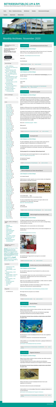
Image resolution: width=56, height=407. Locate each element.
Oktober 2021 (8, 175)
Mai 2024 (8, 135)
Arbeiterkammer (27, 131)
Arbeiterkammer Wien (10, 266)
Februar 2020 (8, 202)
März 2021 (8, 185)
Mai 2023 (8, 150)
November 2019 (9, 206)
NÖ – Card (32, 68)
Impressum (12, 14)
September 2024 (9, 129)
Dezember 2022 (9, 157)
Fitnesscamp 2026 (9, 79)
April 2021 (8, 183)
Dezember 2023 (9, 141)
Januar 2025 (8, 124)
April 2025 (8, 120)
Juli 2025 (8, 116)
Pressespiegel (9, 233)
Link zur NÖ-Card (23, 78)
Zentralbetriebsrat (24, 87)
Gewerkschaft (32, 131)
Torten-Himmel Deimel (29, 202)
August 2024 (8, 131)
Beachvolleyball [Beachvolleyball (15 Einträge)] (7, 250)
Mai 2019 (8, 214)
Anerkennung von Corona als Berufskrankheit (40, 265)
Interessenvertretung (10, 230)
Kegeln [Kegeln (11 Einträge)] (5, 253)
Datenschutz (21, 14)
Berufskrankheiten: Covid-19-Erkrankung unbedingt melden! (36, 288)
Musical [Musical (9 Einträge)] (9, 254)
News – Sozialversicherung (15, 11)
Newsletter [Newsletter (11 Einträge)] (13, 254)
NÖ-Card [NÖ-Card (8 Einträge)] (16, 254)
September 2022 (9, 161)
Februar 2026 (8, 107)
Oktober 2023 (8, 144)
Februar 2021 (8, 186)
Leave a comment (38, 64)
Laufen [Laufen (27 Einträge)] (11, 253)
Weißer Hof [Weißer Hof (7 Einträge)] (10, 260)
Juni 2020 (8, 196)
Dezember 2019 (9, 204)
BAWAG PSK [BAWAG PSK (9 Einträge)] (13, 249)
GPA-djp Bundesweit (10, 281)
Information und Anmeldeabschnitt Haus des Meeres (31, 343)
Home (5, 11)
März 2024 (8, 137)
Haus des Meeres (33, 303)
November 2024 (9, 127)
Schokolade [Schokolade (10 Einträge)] (16, 255)
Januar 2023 (8, 156)
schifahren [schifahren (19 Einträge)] (11, 255)
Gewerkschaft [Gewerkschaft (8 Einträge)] (15, 251)
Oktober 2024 (8, 128)
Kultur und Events (9, 231)
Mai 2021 (8, 182)
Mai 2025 (8, 119)
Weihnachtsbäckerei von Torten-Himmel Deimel (32, 170)
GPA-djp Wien (9, 282)
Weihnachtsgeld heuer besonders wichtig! (39, 214)
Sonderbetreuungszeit (35, 91)
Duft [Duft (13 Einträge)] (14, 250)
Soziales (34, 11)
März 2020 (8, 200)
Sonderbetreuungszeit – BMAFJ (31, 122)
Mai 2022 (8, 166)
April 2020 (8, 199)
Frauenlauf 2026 (9, 80)
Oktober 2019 (8, 207)
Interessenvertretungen (43, 11)
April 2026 (8, 104)
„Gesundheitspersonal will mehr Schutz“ (39, 45)
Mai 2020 (8, 198)
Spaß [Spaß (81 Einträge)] (14, 257)
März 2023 (8, 153)
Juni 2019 (8, 212)
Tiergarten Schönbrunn (35, 352)
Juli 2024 (8, 132)
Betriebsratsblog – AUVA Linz (11, 274)
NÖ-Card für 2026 (9, 84)
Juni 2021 (8, 181)
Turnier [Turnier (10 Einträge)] (15, 259)
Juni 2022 (8, 165)
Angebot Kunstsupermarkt (29, 155)
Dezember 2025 (9, 110)
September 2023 (9, 145)
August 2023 (8, 146)
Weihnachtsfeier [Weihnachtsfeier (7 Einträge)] (6, 260)
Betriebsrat (26, 11)
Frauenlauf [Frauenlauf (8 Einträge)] (11, 251)
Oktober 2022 (8, 160)
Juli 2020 (8, 195)
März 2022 (8, 169)
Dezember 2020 (9, 189)
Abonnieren (8, 57)
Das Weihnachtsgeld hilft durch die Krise (28, 232)
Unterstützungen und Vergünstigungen (39, 86)
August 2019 (8, 210)
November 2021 (9, 174)
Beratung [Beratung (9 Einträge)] (12, 250)
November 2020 (9, 190)
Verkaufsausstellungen (10, 239)
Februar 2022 (8, 170)
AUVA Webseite (9, 268)
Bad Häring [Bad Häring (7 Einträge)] (9, 249)
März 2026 (8, 106)
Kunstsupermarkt (34, 136)
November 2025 (9, 111)
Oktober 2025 (8, 112)
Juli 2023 (8, 148)
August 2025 (8, 115)
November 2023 (9, 142)
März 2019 (8, 216)
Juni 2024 (8, 133)
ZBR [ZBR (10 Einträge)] (13, 260)
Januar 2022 (8, 171)
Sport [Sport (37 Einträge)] (5, 258)
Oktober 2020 (8, 191)
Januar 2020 (8, 203)
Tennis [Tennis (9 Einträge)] (11, 258)
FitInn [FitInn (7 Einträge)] (8, 251)
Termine (5, 14)
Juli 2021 (8, 179)
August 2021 (8, 178)
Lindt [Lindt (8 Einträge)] (4, 254)
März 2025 (8, 121)
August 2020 (8, 194)
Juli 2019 (8, 211)
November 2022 (9, 158)
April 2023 (8, 152)
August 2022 (8, 162)
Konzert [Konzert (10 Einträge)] (8, 253)
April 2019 (8, 215)
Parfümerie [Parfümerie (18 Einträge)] (6, 255)
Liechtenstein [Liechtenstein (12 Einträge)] (15, 253)
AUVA (7, 227)
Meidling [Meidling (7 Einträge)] (7, 254)
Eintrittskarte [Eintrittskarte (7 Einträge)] (5, 251)
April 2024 (8, 136)
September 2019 (9, 208)
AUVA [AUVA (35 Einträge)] (5, 249)
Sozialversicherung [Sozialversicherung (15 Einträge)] (8, 257)
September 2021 (9, 177)
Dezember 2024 (9, 125)
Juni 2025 (8, 117)
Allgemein (26, 64)
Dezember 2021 (9, 173)
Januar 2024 (8, 140)
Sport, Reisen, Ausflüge (28, 86)
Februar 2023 (8, 154)
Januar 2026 (8, 108)
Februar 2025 (8, 123)
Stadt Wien (8, 283)
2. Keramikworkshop (10, 91)
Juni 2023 (8, 149)
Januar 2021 (8, 187)
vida (7, 285)
